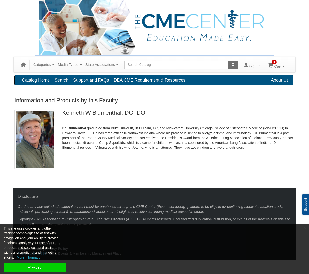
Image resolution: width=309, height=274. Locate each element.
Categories (43, 65)
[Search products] (233, 65)
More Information (29, 257)
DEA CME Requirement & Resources (149, 80)
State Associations (102, 65)
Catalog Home (36, 80)
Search (61, 80)
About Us (280, 80)
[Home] (23, 65)
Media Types (70, 65)
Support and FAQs (91, 80)
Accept (35, 267)
